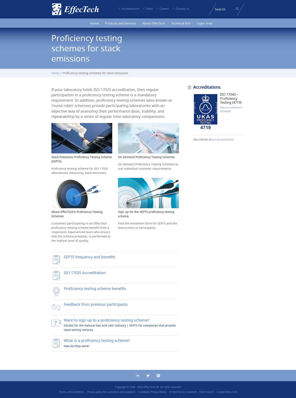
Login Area (204, 23)
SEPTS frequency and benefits (89, 257)
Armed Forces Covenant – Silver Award (191, 392)
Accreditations (130, 8)
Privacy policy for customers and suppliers (111, 392)
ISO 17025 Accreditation (85, 272)
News (149, 8)
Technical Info (181, 23)
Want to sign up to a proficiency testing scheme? (106, 320)
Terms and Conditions (71, 392)
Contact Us (182, 8)
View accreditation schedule (231, 109)
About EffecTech (153, 23)
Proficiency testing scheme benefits (95, 288)
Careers (164, 8)
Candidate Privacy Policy (152, 392)
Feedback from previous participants (96, 304)
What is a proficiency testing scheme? (97, 340)
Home (94, 23)
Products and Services (120, 23)
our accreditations (223, 139)
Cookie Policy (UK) (227, 392)
